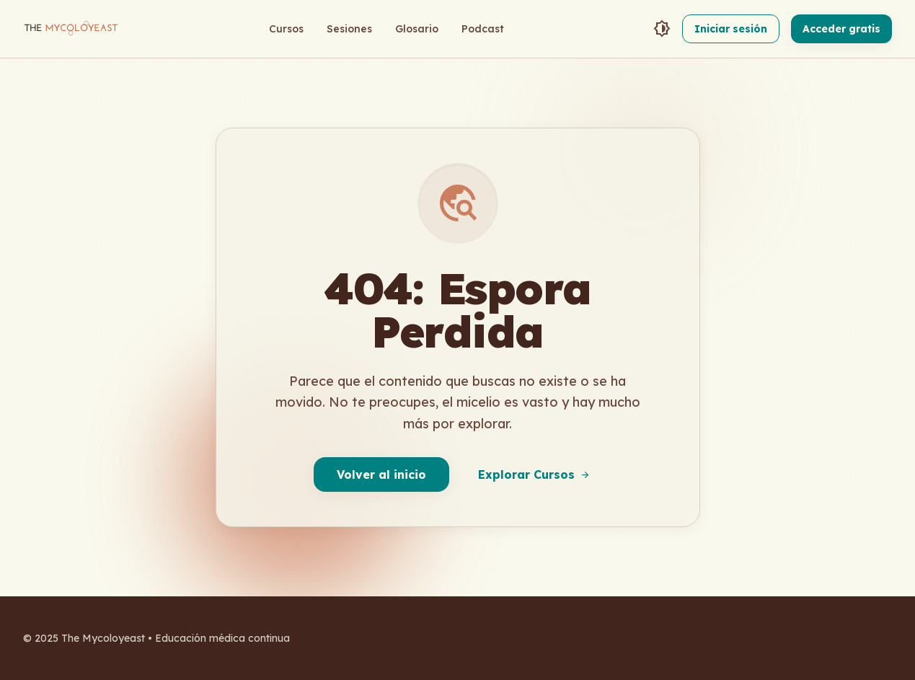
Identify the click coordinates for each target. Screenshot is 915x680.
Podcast (482, 28)
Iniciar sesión (730, 28)
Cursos (286, 28)
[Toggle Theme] (662, 28)
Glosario (416, 28)
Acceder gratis (841, 28)
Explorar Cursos (534, 474)
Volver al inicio (381, 474)
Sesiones (349, 28)
